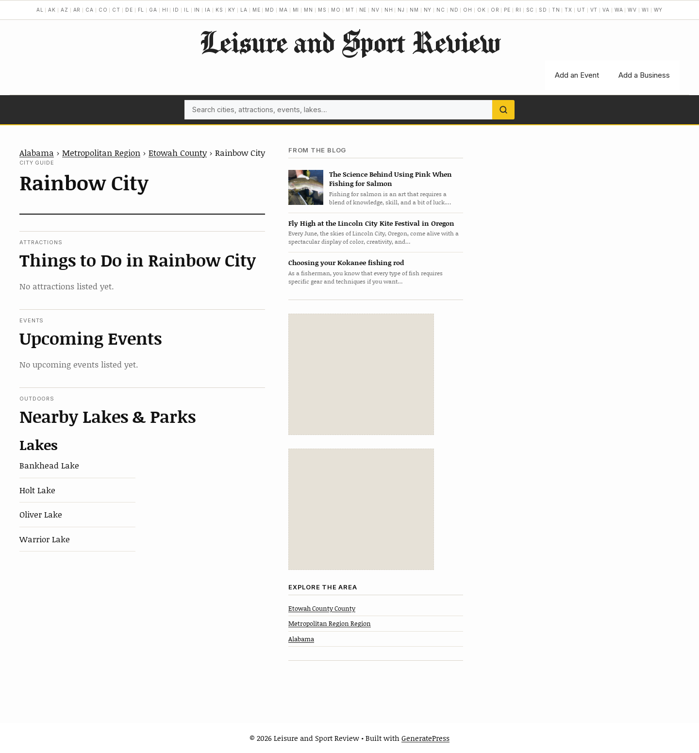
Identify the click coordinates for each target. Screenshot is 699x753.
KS (219, 10)
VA (606, 10)
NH (388, 10)
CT (116, 10)
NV (375, 10)
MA (283, 10)
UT (581, 10)
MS (322, 10)
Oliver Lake (40, 514)
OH (467, 10)
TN (556, 10)
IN (197, 10)
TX (568, 10)
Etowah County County (321, 608)
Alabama (36, 152)
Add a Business (644, 75)
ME (256, 10)
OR (495, 10)
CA (89, 10)
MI (296, 10)
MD (269, 10)
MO (336, 10)
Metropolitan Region (101, 152)
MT (350, 10)
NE (363, 10)
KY (232, 10)
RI (518, 10)
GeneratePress (425, 738)
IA (208, 10)
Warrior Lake (44, 539)
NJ (401, 10)
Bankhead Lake (49, 465)
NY (428, 10)
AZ (64, 10)
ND (454, 10)
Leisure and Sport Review (350, 42)
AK (52, 10)
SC (530, 10)
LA (244, 10)
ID (176, 10)
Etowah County (178, 152)
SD (543, 10)
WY (658, 10)
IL (186, 10)
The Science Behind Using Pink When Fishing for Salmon (390, 178)
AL (40, 10)
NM (414, 10)
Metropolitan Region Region (329, 623)
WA (619, 10)
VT (594, 10)
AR (77, 10)
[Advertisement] (361, 374)
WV (632, 10)
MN (308, 10)
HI (165, 10)
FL (141, 10)
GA (153, 10)
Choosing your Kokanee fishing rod (346, 262)
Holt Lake (37, 490)
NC (440, 10)
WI (645, 10)
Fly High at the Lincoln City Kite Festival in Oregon (371, 223)
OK (481, 10)
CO (103, 10)
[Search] (503, 109)
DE (129, 10)
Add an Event (577, 75)
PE (507, 10)
